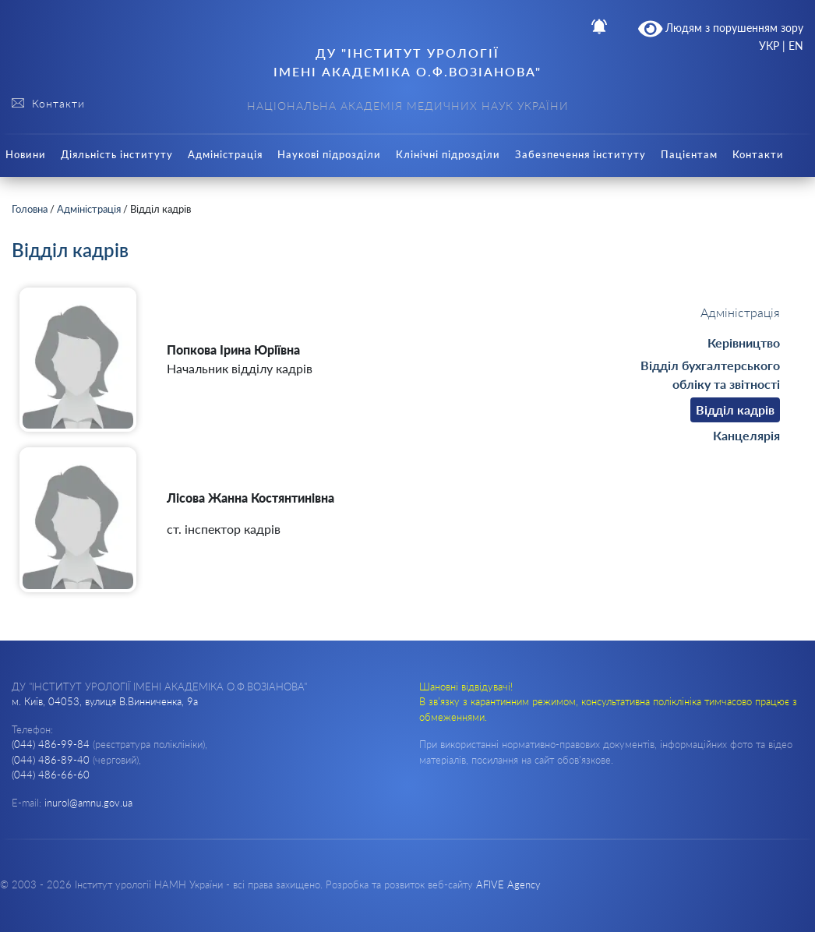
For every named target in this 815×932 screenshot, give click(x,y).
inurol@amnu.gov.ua (88, 802)
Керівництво (743, 342)
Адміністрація (225, 154)
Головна (30, 209)
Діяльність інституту (117, 154)
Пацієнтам (689, 154)
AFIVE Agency (508, 884)
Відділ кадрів (735, 409)
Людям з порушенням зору (721, 29)
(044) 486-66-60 (51, 774)
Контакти (758, 154)
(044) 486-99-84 (51, 744)
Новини (25, 154)
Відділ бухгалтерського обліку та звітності (710, 374)
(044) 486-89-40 (51, 760)
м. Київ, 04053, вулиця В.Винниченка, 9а (105, 701)
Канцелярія (746, 435)
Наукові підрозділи (329, 154)
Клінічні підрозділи (448, 154)
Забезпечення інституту (580, 154)
